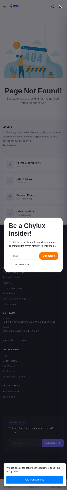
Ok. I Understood (34, 479)
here (15, 471)
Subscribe (49, 255)
